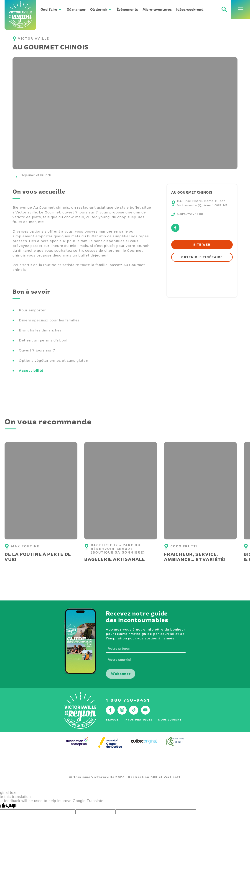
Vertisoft (172, 777)
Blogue (112, 719)
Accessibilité (31, 371)
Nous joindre (169, 719)
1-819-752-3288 (190, 214)
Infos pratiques (139, 719)
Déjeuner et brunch (36, 175)
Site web (202, 244)
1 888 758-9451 (128, 700)
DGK (154, 777)
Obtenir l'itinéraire (202, 257)
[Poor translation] (11, 806)
